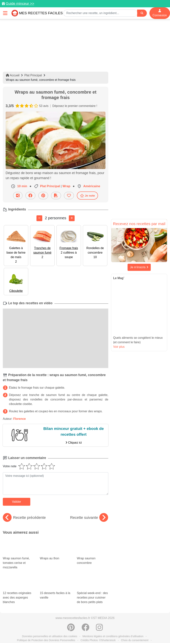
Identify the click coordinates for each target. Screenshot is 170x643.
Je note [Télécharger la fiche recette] (87, 195)
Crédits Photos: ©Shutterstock (98, 630)
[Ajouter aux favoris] (69, 195)
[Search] (142, 13)
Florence (19, 418)
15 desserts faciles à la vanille (55, 575)
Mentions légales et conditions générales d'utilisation (112, 627)
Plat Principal (33, 75)
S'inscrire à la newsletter (85, 634)
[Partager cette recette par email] (17, 195)
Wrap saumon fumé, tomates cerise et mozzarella (18, 553)
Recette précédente (24, 517)
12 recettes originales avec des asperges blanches (18, 583)
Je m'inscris (139, 267)
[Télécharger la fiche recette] (56, 195)
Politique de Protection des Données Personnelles (46, 630)
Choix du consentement (134, 630)
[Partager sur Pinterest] (43, 195)
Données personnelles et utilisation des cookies (49, 627)
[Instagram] (99, 620)
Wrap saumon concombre (92, 548)
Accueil (12, 75)
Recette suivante (89, 517)
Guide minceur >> (20, 3)
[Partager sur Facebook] (30, 195)
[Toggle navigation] (5, 13)
